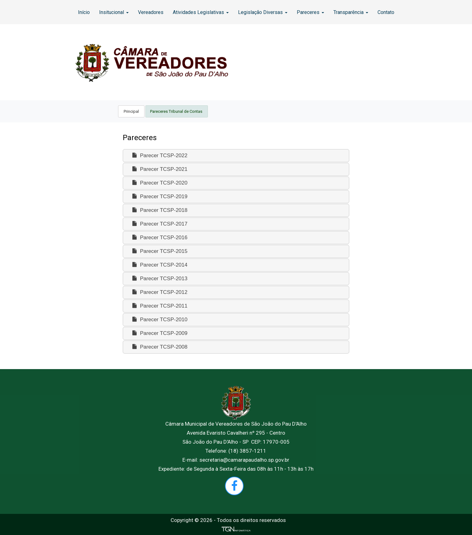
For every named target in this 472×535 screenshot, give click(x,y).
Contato (386, 12)
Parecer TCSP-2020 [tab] (159, 183)
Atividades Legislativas (201, 12)
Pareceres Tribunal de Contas (176, 111)
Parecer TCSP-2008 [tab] (159, 347)
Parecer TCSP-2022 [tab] (159, 155)
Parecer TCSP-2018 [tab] (159, 210)
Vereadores (150, 12)
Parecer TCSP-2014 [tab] (159, 265)
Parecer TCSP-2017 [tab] (159, 224)
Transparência (350, 12)
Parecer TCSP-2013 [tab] (159, 278)
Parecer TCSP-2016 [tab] (159, 237)
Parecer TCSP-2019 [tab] (159, 196)
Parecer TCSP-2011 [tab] (159, 306)
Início (84, 12)
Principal (131, 111)
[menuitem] (83, 12)
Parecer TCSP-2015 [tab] (159, 251)
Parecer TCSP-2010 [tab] (159, 319)
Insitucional (114, 12)
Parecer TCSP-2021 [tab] (159, 169)
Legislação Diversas (262, 12)
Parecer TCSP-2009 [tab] (159, 333)
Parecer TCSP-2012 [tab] (159, 292)
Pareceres (310, 12)
